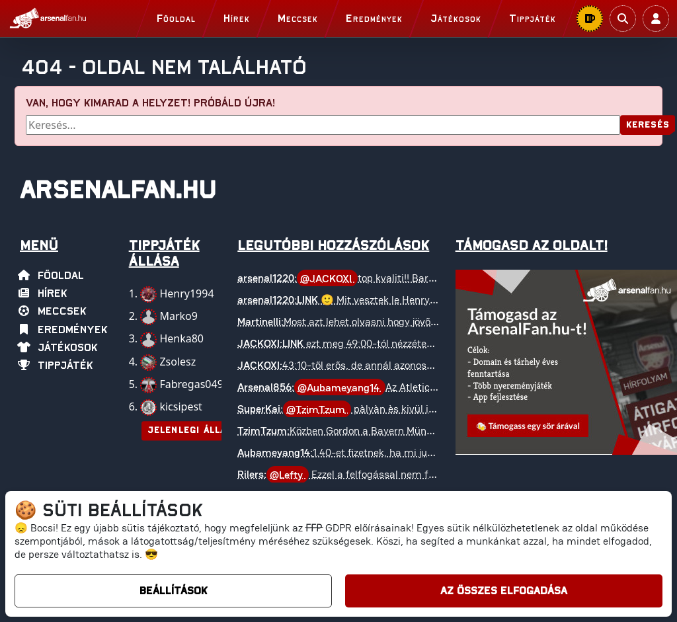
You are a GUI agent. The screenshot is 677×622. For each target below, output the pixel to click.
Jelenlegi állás (190, 430)
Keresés (647, 125)
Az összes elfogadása (503, 591)
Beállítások (173, 591)
